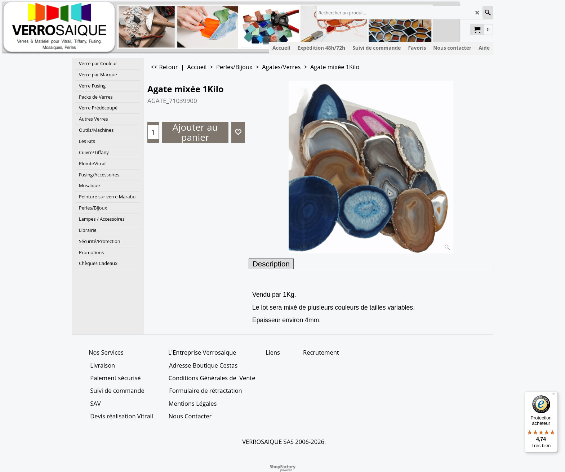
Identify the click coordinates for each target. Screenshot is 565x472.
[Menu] (553, 395)
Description (271, 264)
